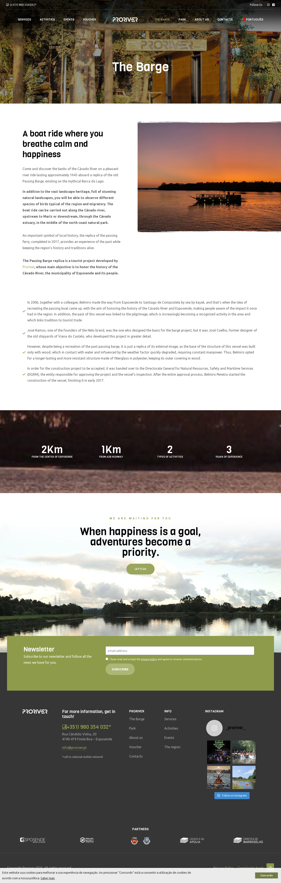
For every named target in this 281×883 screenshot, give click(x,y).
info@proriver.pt (74, 747)
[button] (140, 569)
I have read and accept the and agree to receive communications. (156, 659)
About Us (202, 20)
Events (69, 20)
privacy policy (149, 659)
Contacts (225, 20)
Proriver (28, 267)
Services (24, 20)
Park (182, 20)
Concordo (266, 875)
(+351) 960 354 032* (23, 4)
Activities (47, 20)
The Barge (162, 20)
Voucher (89, 20)
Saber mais (48, 878)
